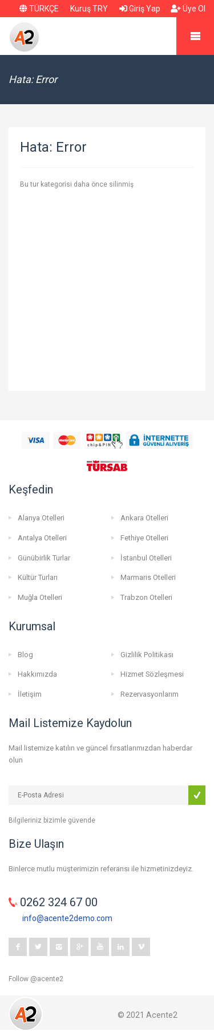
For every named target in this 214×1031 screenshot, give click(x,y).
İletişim (30, 694)
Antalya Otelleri (42, 538)
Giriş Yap (139, 8)
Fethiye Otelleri (144, 538)
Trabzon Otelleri (146, 597)
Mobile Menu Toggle (195, 36)
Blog (25, 654)
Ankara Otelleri (144, 517)
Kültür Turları (38, 577)
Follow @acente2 (36, 979)
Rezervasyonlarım (149, 694)
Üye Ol (188, 8)
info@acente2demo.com (67, 918)
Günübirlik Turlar (44, 558)
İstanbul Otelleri (146, 558)
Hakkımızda (37, 674)
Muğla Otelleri (40, 597)
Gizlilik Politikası (146, 654)
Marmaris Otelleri (148, 577)
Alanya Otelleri (41, 517)
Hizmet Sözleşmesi (152, 674)
